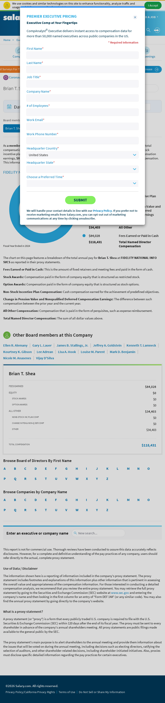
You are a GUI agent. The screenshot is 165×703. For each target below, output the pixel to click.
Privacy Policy (102, 211)
